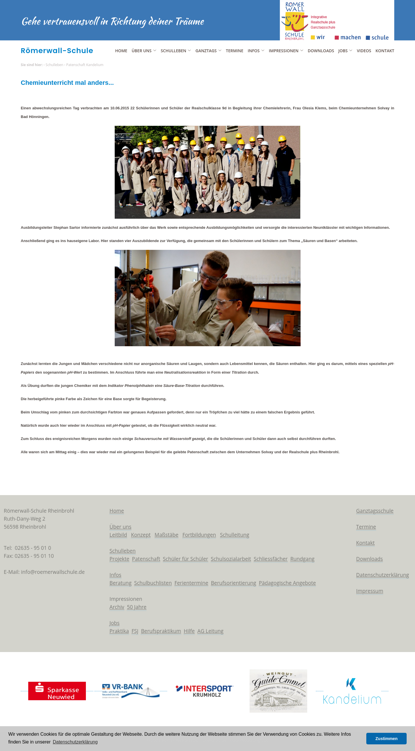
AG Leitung (210, 634)
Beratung (116, 583)
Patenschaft (143, 558)
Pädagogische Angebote (291, 583)
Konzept (137, 533)
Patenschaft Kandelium (84, 64)
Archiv (112, 609)
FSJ (131, 634)
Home (121, 50)
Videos (364, 50)
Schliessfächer (273, 558)
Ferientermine (190, 583)
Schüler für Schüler (184, 558)
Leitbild (114, 533)
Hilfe (188, 634)
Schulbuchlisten (150, 583)
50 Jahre (133, 609)
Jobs (110, 625)
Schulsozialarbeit (232, 558)
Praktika (115, 634)
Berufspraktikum (159, 634)
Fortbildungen (198, 533)
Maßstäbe (164, 533)
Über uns (116, 524)
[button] (360, 738)
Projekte (115, 558)
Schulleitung (235, 533)
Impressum (377, 592)
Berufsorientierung (235, 583)
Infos (111, 575)
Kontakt (385, 50)
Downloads (321, 50)
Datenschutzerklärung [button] (75, 741)
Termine (235, 50)
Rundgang (307, 558)
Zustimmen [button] (387, 738)
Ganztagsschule (383, 508)
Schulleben (54, 64)
